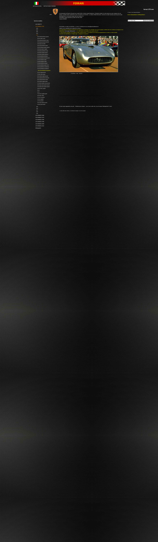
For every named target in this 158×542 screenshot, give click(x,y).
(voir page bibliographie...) (70, 31)
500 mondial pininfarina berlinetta (41, 77)
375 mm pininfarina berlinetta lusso (42, 57)
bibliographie (37, 127)
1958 (36, 111)
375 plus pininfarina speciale (40, 63)
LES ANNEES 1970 (39, 117)
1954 (36, 34)
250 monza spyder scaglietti (40, 49)
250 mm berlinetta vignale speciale (42, 47)
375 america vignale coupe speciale (42, 83)
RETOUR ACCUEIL (37, 6)
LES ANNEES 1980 (39, 119)
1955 (36, 106)
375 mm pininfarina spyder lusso (41, 64)
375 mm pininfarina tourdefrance (41, 68)
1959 (36, 113)
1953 (36, 33)
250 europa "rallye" (39, 95)
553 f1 (37, 90)
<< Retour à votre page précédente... (134, 12)
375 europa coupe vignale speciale (42, 86)
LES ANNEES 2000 (39, 123)
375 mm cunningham (39, 97)
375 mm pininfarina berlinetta (41, 56)
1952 (36, 31)
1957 (36, 110)
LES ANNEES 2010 (39, 125)
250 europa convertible (39, 43)
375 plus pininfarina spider (40, 61)
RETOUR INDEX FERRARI (50, 6)
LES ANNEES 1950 (39, 26)
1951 (36, 29)
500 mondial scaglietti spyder (41, 81)
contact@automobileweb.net (92, 26)
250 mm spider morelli (39, 38)
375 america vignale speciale (41, 52)
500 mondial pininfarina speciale (41, 36)
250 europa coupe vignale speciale (42, 84)
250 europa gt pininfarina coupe (41, 40)
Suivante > (81, 73)
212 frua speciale (38, 100)
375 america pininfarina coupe (41, 50)
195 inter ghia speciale (39, 104)
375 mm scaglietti (38, 99)
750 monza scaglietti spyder (40, 93)
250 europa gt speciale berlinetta (41, 41)
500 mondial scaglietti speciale (41, 76)
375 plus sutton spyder (39, 74)
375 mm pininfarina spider (40, 59)
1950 (36, 28)
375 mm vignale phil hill (40, 72)
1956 (36, 108)
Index (77, 73)
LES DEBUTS (38, 24)
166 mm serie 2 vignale (40, 88)
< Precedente (73, 73)
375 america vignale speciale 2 (41, 54)
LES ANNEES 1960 (39, 115)
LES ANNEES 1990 (39, 121)
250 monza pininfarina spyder (41, 45)
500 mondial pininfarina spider (41, 79)
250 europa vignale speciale (40, 102)
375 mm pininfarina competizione (41, 66)
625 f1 (37, 91)
